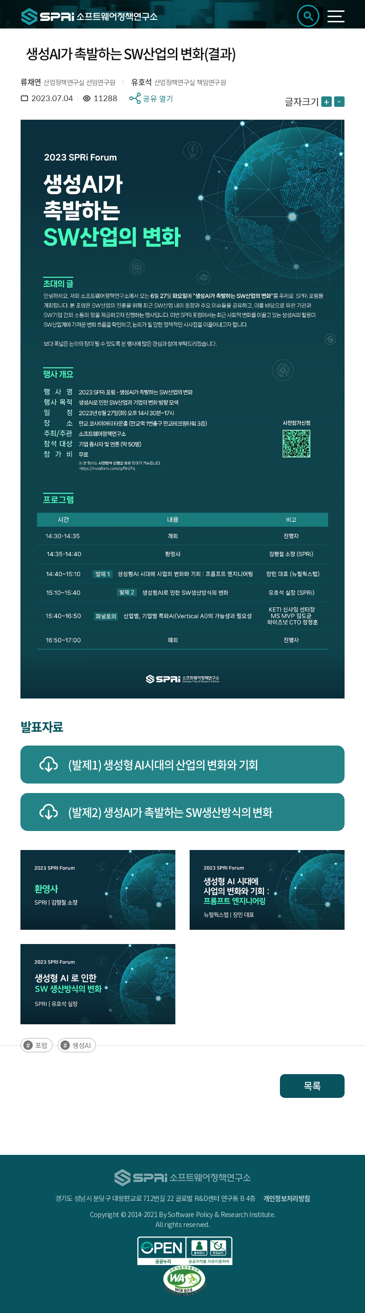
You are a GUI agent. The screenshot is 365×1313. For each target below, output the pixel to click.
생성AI (81, 1045)
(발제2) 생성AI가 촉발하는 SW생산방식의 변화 (170, 812)
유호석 (141, 81)
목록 (312, 1086)
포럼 (41, 1045)
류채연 (30, 81)
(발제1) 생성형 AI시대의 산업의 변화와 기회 (163, 764)
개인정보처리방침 (286, 1198)
